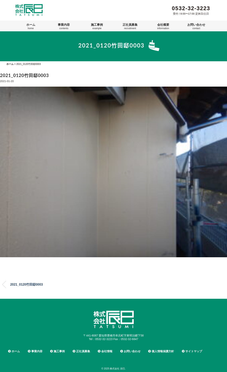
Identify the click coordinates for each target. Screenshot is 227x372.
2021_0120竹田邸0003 (26, 284)
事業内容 (64, 26)
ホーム (30, 26)
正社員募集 (130, 26)
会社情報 (105, 351)
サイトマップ (192, 351)
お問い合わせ (196, 26)
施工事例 (97, 26)
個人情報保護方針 (161, 351)
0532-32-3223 (191, 8)
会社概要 (163, 26)
